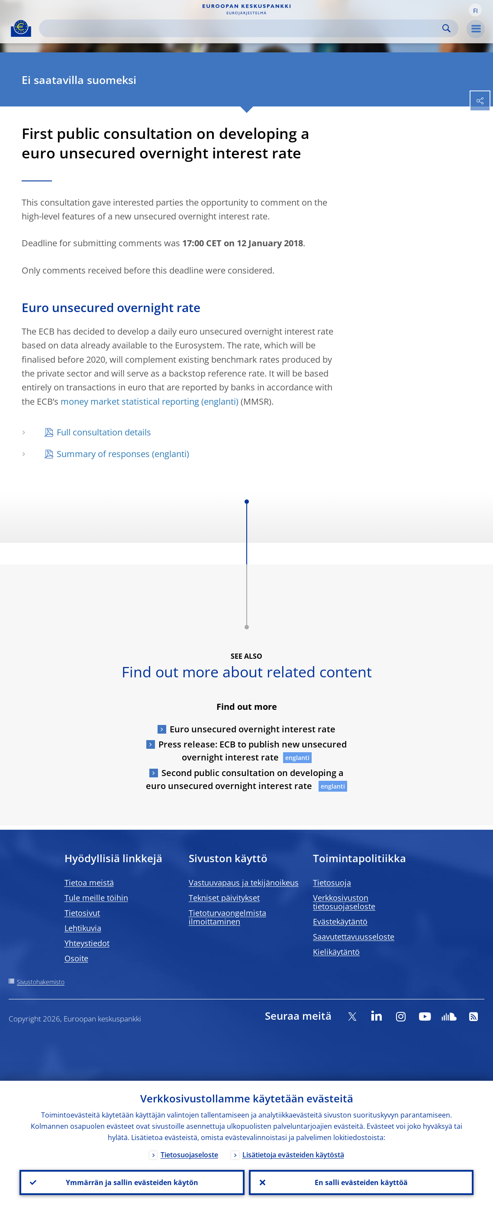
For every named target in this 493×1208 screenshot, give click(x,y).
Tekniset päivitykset (224, 897)
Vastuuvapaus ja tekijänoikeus (244, 882)
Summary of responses (103, 454)
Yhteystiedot (87, 943)
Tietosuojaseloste (189, 1155)
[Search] (241, 28)
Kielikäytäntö (336, 952)
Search (446, 28)
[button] (475, 9)
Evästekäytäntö (340, 921)
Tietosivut (82, 913)
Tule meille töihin (96, 897)
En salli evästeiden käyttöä (361, 1182)
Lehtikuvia (82, 928)
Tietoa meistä (89, 882)
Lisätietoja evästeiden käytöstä (293, 1155)
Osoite (76, 958)
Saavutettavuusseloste (353, 936)
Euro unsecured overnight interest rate (252, 729)
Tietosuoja (332, 882)
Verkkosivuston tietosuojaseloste (344, 902)
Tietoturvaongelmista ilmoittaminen (227, 917)
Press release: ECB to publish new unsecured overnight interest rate (252, 750)
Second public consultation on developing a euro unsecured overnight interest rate (245, 779)
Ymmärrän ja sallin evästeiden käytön (132, 1182)
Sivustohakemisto (40, 982)
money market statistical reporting (130, 401)
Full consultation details (104, 432)
